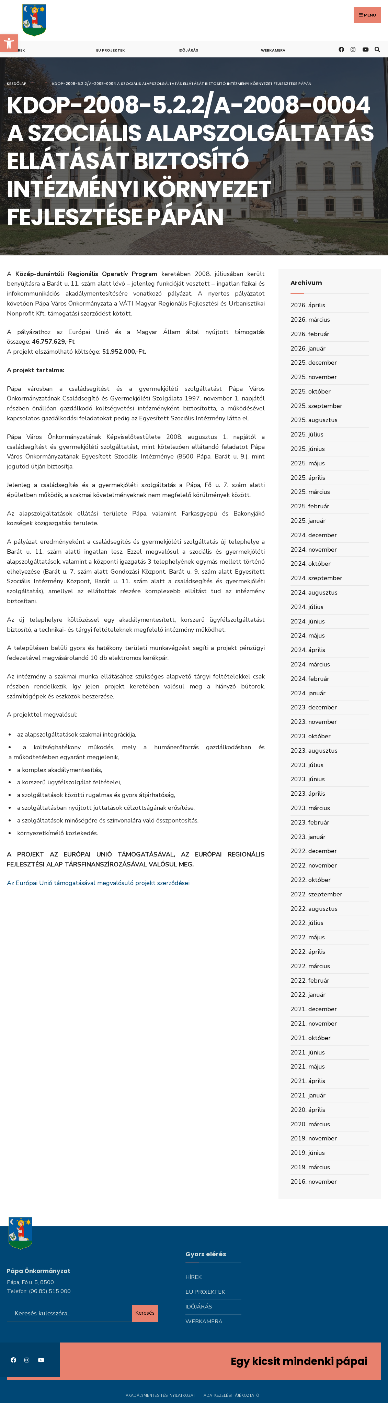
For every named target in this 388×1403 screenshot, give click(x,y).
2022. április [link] (307, 952)
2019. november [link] (313, 1138)
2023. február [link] (309, 822)
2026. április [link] (307, 305)
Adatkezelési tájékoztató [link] (231, 1395)
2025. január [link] (308, 521)
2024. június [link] (307, 621)
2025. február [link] (309, 506)
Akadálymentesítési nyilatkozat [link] (160, 1395)
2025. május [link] (307, 463)
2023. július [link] (306, 765)
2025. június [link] (307, 449)
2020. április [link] (307, 1110)
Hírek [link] (19, 50)
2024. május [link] (307, 635)
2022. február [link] (309, 980)
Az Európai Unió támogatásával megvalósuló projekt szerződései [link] (98, 883)
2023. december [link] (313, 707)
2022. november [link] (313, 865)
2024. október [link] (310, 564)
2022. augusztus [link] (314, 909)
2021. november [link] (313, 1023)
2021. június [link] (307, 1052)
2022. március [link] (310, 966)
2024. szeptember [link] (316, 578)
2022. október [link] (310, 880)
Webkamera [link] (273, 50)
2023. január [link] (308, 837)
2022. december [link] (313, 851)
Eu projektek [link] (110, 50)
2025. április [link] (307, 478)
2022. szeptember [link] (316, 894)
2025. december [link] (313, 362)
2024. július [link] (306, 607)
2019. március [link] (310, 1167)
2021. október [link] (310, 1038)
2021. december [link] (313, 1009)
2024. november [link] (313, 549)
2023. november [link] (313, 722)
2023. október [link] (310, 736)
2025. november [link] (313, 377)
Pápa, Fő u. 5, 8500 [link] (30, 1281)
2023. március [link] (310, 808)
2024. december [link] (313, 535)
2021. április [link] (307, 1081)
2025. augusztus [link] (314, 420)
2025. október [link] (310, 391)
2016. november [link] (313, 1182)
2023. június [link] (307, 779)
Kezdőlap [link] (16, 83)
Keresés (145, 1312)
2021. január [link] (308, 1095)
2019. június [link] (307, 1153)
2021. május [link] (307, 1066)
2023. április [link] (307, 793)
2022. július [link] (306, 923)
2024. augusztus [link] (314, 592)
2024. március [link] (310, 664)
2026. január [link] (308, 348)
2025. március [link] (310, 492)
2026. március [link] (310, 320)
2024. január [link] (308, 693)
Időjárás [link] (188, 50)
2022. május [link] (307, 937)
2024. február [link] (309, 679)
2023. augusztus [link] (314, 751)
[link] (9, 43)
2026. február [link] (309, 334)
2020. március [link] (310, 1124)
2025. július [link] (306, 434)
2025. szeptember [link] (316, 406)
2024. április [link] (307, 650)
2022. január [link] (308, 995)
